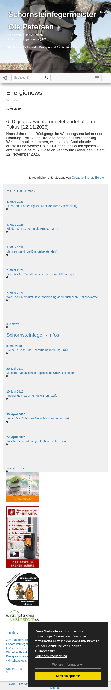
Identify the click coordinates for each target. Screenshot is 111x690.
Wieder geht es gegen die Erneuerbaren (32, 228)
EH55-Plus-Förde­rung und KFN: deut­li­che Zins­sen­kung (41, 206)
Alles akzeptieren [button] (68, 676)
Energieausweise (17, 656)
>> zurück (12, 100)
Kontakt (24, 683)
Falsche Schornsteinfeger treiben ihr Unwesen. (36, 441)
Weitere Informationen (68, 664)
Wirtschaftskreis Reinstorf (22, 660)
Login (12, 683)
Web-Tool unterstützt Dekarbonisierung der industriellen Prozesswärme (52, 297)
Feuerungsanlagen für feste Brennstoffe (31, 395)
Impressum (47, 651)
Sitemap (55, 687)
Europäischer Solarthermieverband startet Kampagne (40, 274)
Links (12, 633)
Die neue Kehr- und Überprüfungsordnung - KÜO (37, 350)
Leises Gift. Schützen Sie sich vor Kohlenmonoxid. (38, 418)
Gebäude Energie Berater (88, 177)
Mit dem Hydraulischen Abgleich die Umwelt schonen (40, 373)
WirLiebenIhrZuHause (20, 652)
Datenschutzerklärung (51, 656)
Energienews (20, 190)
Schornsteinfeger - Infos (32, 335)
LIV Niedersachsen (18, 648)
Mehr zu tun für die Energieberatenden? (32, 251)
